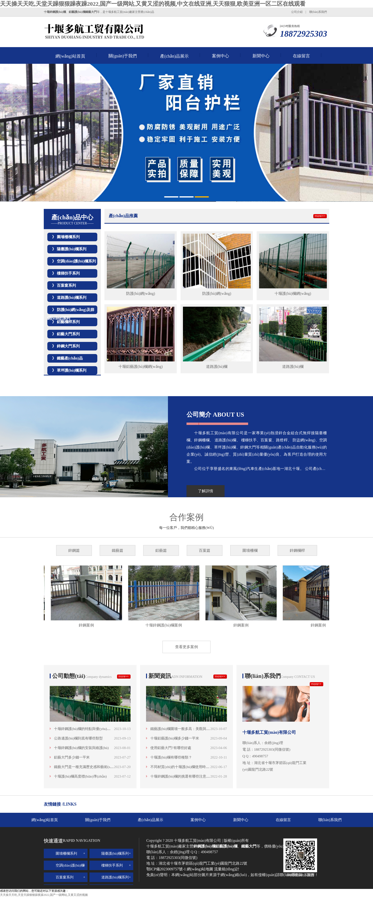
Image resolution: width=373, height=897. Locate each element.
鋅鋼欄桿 (297, 550)
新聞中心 (261, 56)
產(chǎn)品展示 (174, 56)
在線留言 (301, 56)
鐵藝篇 (117, 550)
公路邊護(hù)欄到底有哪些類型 (78, 738)
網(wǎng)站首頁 (70, 56)
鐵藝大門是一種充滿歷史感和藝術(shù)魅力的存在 (93, 767)
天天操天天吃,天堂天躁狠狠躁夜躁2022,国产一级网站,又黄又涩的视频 (44, 895)
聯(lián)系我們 (318, 12)
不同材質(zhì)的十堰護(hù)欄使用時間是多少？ (187, 767)
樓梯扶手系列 (68, 273)
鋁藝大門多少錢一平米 (72, 757)
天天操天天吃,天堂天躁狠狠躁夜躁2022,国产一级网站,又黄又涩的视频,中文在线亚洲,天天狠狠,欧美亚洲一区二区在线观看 (152, 4)
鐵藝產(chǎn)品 (70, 358)
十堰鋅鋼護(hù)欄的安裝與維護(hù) (81, 748)
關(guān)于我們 (122, 56)
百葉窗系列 (66, 285)
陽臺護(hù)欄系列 (71, 249)
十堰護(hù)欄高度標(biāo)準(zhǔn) (80, 776)
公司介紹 (297, 12)
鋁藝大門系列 (68, 334)
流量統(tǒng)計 (226, 869)
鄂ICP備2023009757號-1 (166, 869)
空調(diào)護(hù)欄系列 (76, 261)
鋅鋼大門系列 (68, 346)
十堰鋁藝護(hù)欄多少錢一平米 (174, 738)
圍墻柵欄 (250, 550)
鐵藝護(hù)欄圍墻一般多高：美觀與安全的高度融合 (190, 729)
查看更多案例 (186, 647)
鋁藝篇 (161, 550)
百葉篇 (204, 550)
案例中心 (220, 56)
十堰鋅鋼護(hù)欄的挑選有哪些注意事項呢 (183, 776)
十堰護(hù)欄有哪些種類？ (171, 757)
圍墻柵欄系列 (68, 237)
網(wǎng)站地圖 (200, 869)
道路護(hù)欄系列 (71, 298)
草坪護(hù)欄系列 (71, 370)
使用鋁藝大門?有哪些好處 (170, 748)
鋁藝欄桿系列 (68, 322)
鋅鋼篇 (74, 550)
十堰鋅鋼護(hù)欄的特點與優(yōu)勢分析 (86, 729)
